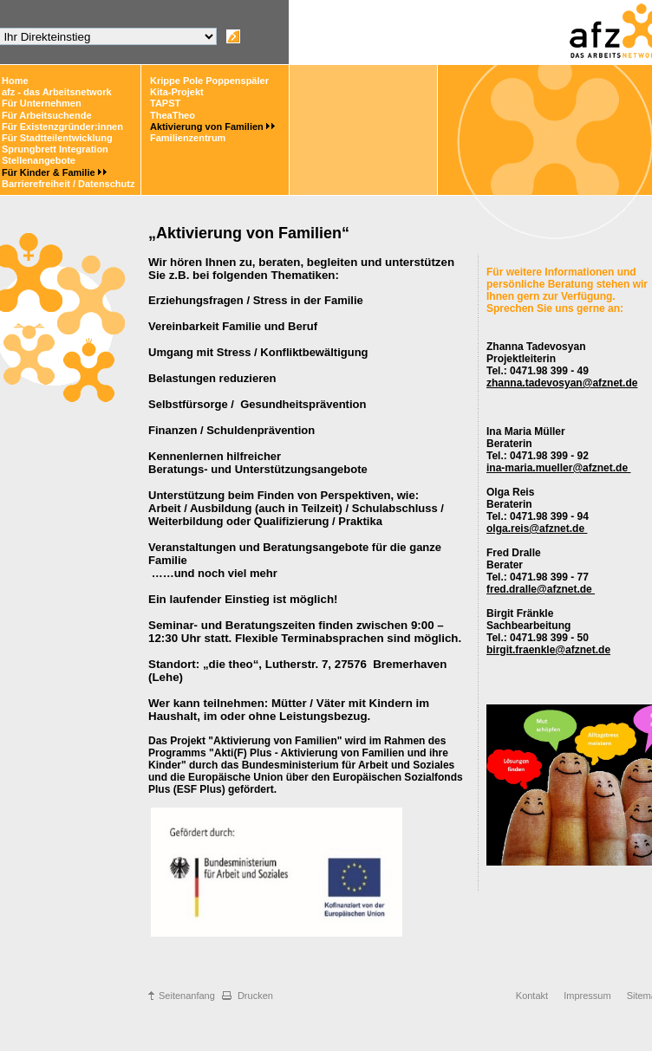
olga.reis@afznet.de (536, 528)
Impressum (587, 995)
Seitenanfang (187, 995)
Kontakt (532, 995)
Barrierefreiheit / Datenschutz (68, 183)
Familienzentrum (187, 138)
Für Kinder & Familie (48, 172)
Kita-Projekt (177, 92)
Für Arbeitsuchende (47, 115)
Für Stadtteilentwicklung (57, 138)
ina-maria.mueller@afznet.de (558, 468)
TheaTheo (172, 115)
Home (15, 80)
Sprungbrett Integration (55, 149)
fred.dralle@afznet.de (540, 589)
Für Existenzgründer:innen (62, 126)
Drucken (255, 995)
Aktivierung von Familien (207, 126)
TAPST (165, 103)
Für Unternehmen (42, 103)
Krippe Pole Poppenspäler (209, 80)
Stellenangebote (38, 160)
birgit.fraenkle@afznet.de (548, 650)
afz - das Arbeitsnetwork (57, 92)
